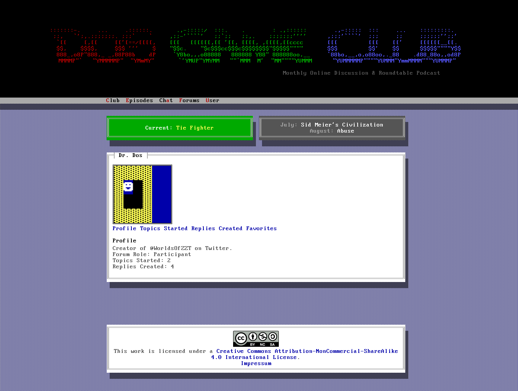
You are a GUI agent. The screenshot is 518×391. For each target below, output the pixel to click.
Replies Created (217, 229)
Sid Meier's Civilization (342, 125)
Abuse (346, 131)
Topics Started (164, 229)
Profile (125, 229)
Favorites (261, 229)
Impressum (256, 364)
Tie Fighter (195, 128)
